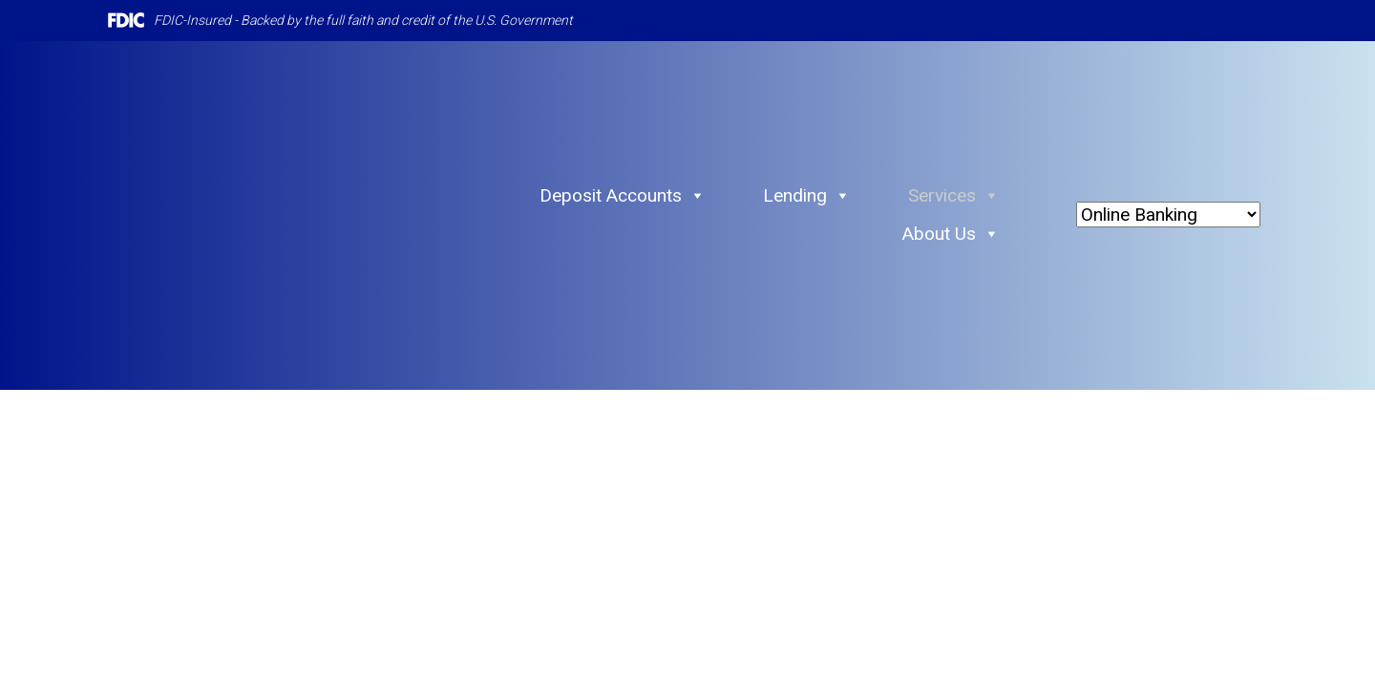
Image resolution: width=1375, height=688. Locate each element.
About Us (951, 234)
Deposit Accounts (622, 196)
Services (954, 196)
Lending (807, 196)
